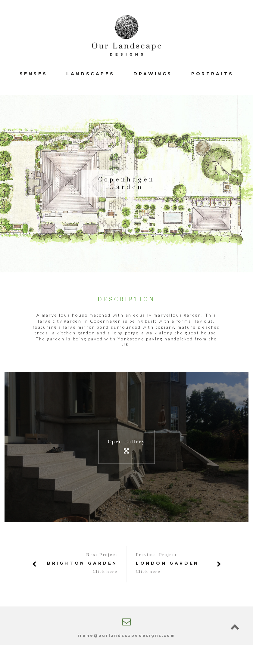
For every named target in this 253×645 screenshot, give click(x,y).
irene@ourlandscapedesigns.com (126, 635)
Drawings (152, 73)
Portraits (212, 73)
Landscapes (90, 73)
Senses (34, 73)
